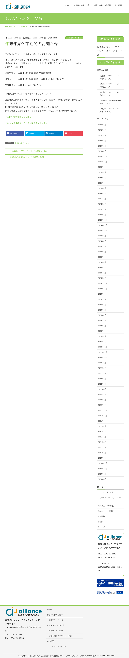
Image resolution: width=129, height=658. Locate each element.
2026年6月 (102, 125)
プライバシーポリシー (57, 646)
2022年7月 (102, 373)
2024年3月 (102, 268)
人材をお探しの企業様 (55, 625)
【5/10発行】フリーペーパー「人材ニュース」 (109, 93)
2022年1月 (102, 405)
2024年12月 (102, 220)
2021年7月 (102, 432)
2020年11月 (102, 463)
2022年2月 (102, 400)
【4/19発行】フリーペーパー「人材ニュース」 (109, 102)
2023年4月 (102, 326)
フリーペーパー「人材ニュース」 (109, 499)
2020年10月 (102, 469)
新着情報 (101, 516)
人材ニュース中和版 (106, 506)
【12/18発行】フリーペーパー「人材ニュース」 (29, 151)
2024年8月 (102, 241)
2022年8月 (102, 368)
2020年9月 (102, 474)
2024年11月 (102, 225)
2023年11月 (102, 289)
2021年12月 (102, 410)
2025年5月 (102, 194)
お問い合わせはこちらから (19, 117)
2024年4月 (102, 262)
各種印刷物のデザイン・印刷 (60, 636)
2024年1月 (102, 278)
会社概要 (50, 641)
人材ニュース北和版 (106, 511)
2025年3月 (102, 204)
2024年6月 (102, 252)
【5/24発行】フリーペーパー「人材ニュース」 (109, 85)
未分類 (100, 522)
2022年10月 (102, 358)
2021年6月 (102, 437)
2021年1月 (102, 453)
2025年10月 (102, 167)
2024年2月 (102, 273)
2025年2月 (102, 209)
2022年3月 (102, 394)
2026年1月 (102, 151)
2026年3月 (102, 141)
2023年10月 (102, 294)
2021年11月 (102, 416)
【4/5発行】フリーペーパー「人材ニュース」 (109, 110)
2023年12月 (102, 283)
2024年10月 (102, 230)
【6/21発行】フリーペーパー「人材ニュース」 (109, 77)
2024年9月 (102, 236)
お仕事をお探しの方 (55, 615)
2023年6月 (102, 315)
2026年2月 (102, 146)
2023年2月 (102, 336)
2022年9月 (102, 363)
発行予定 (101, 527)
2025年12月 (102, 156)
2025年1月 (102, 215)
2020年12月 (102, 458)
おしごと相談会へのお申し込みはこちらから (27, 123)
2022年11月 (102, 352)
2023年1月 (102, 342)
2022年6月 (102, 379)
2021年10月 (102, 421)
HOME (49, 609)
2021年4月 (102, 442)
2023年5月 (102, 320)
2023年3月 (102, 331)
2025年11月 (102, 162)
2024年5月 (102, 257)
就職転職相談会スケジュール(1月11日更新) (27, 157)
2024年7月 (102, 246)
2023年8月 (102, 305)
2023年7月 (102, 310)
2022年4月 (102, 389)
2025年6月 (102, 188)
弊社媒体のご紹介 (56, 631)
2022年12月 (102, 347)
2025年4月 (102, 199)
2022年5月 (102, 384)
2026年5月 (102, 130)
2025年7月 (102, 183)
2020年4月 (102, 479)
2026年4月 (102, 135)
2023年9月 (102, 299)
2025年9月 (102, 172)
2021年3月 (102, 447)
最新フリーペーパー (56, 620)
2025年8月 (102, 178)
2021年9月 (102, 426)
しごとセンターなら (74, 38)
